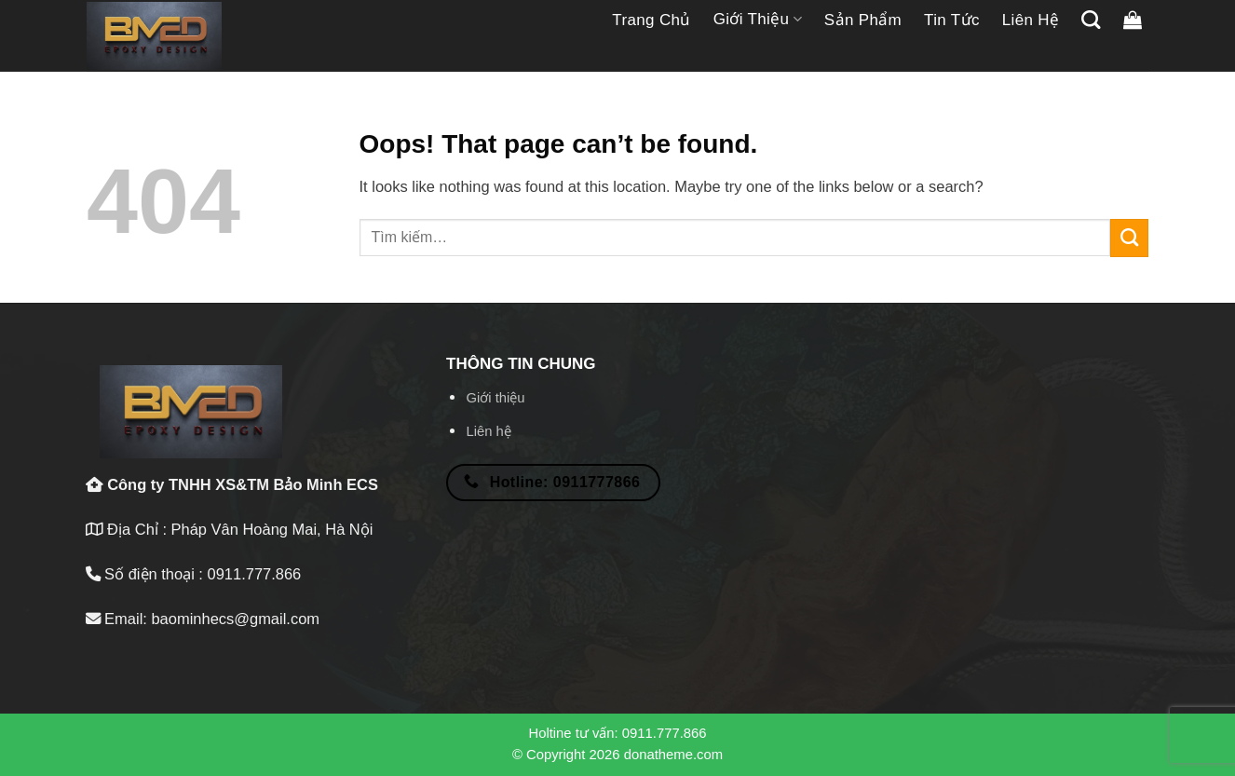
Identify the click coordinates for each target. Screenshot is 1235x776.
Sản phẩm (863, 20)
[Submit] (1129, 237)
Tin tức (952, 20)
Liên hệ (1031, 20)
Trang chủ (651, 20)
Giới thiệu (757, 19)
